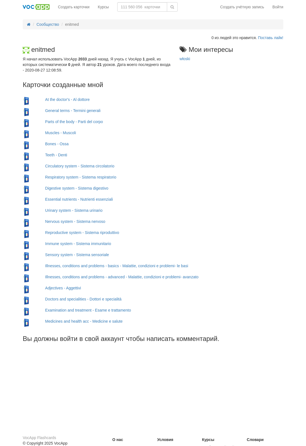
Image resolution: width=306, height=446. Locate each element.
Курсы (103, 7)
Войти (277, 7)
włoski (185, 59)
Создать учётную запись (242, 7)
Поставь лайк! (270, 37)
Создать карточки (74, 7)
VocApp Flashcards (39, 437)
